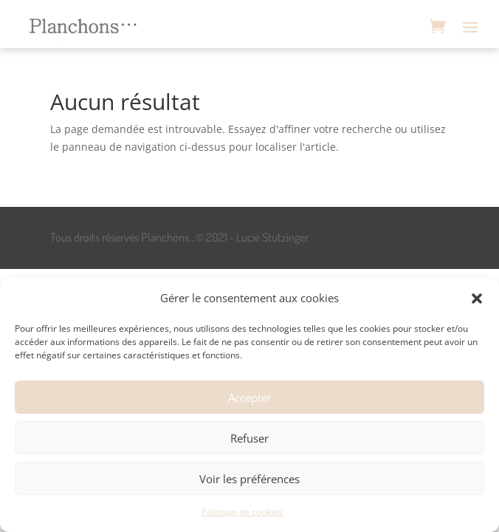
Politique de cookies (242, 511)
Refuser (249, 438)
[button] (476, 298)
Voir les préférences (249, 478)
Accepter (250, 397)
